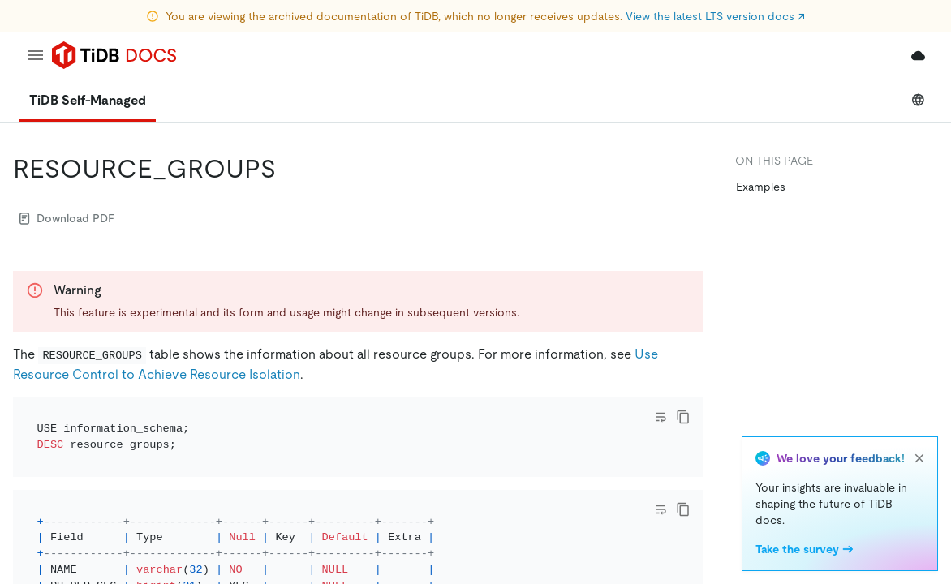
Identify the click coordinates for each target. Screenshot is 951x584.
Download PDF (66, 218)
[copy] (683, 417)
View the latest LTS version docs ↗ (715, 16)
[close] (919, 458)
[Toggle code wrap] (660, 417)
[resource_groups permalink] (289, 169)
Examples (760, 186)
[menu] (35, 55)
